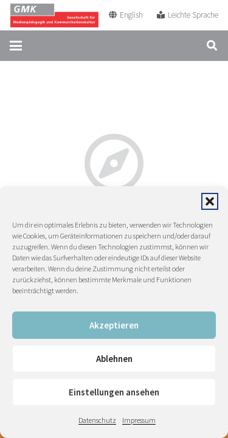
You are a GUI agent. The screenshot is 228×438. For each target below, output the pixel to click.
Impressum (139, 420)
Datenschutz (97, 420)
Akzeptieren (114, 325)
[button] (210, 201)
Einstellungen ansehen (114, 392)
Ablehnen (114, 358)
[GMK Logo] (54, 15)
